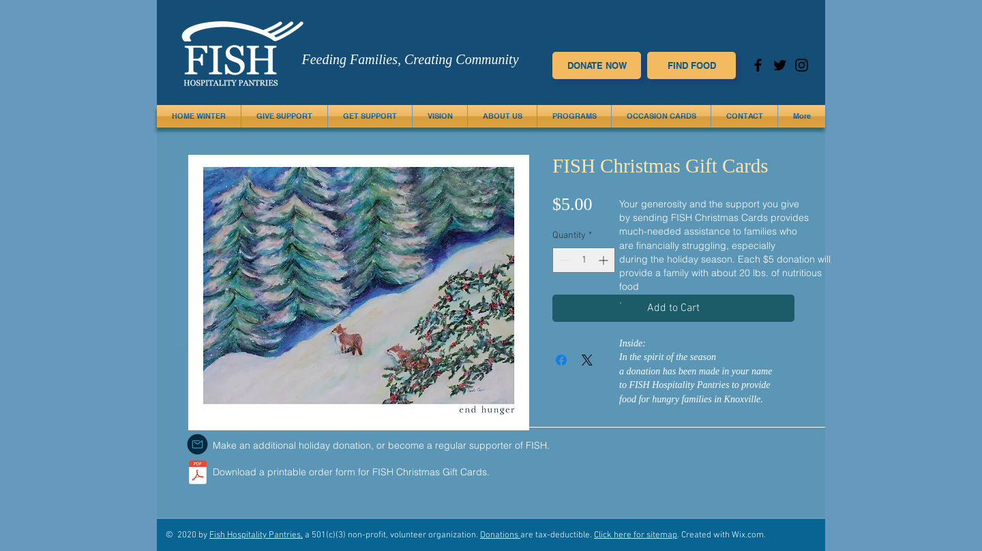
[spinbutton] (583, 260)
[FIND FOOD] (691, 65)
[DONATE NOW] (596, 65)
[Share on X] (587, 360)
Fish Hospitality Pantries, (256, 535)
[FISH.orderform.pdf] (197, 474)
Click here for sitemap (635, 535)
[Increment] (604, 260)
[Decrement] (562, 260)
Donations (500, 535)
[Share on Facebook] (561, 360)
